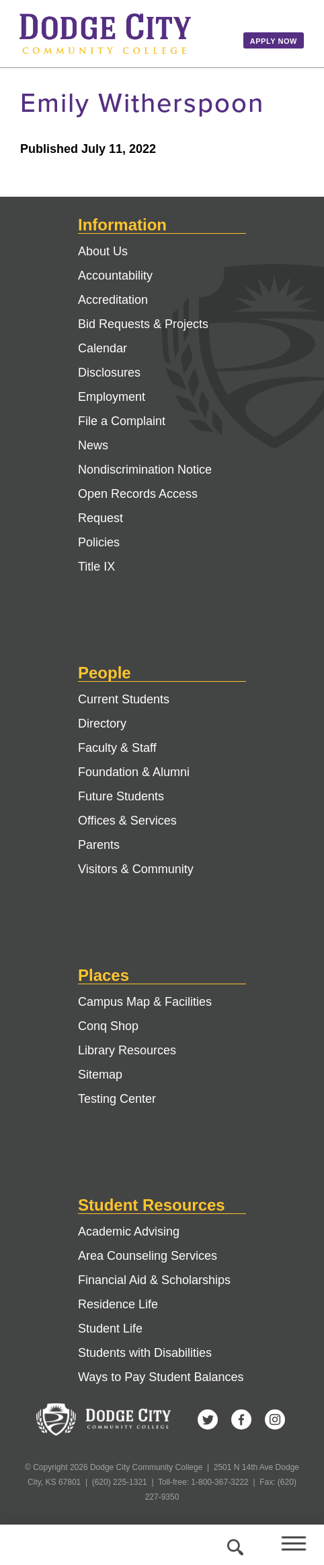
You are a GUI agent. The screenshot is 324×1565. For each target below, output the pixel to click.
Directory (102, 723)
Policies (99, 542)
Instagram (275, 1419)
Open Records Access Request (138, 506)
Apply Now (273, 41)
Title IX (96, 566)
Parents (99, 845)
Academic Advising (128, 1231)
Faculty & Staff (117, 748)
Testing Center (117, 1099)
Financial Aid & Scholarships (154, 1280)
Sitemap (100, 1074)
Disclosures (109, 372)
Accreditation (113, 300)
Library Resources (127, 1050)
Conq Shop (108, 1026)
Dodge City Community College (121, 33)
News (93, 445)
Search (233, 1545)
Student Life (110, 1328)
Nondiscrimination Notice (145, 469)
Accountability (115, 275)
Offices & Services (127, 820)
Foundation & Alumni (134, 772)
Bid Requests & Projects (143, 324)
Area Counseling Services (147, 1256)
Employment (111, 397)
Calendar (102, 348)
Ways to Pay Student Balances (160, 1377)
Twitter (208, 1419)
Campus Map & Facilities (145, 1002)
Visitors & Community (136, 869)
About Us (103, 251)
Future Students (121, 796)
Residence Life (118, 1304)
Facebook (241, 1419)
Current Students (123, 699)
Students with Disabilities (145, 1353)
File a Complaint (121, 421)
